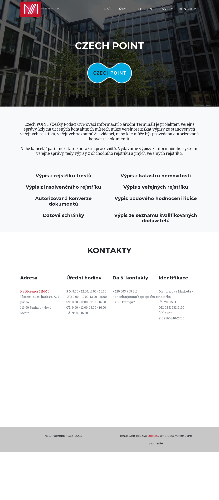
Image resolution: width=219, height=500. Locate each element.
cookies (152, 436)
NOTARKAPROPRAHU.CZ (67, 12)
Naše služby (115, 12)
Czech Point (143, 12)
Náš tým (166, 12)
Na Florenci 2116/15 (34, 291)
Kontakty (187, 12)
